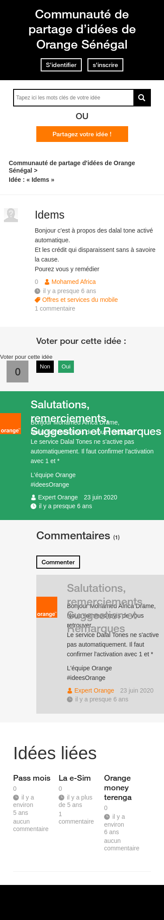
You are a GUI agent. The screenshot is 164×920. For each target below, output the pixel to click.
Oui (66, 366)
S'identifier (61, 65)
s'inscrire (105, 65)
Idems (49, 215)
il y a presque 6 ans (65, 506)
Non (45, 366)
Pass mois (31, 777)
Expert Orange (58, 497)
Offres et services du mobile (80, 299)
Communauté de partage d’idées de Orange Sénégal (82, 29)
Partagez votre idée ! (82, 134)
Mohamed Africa (74, 281)
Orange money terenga (118, 787)
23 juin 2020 (100, 497)
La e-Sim (75, 777)
